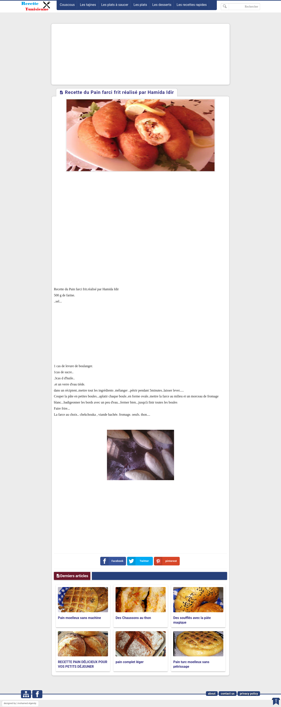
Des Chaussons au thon (133, 618)
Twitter (139, 561)
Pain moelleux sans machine (79, 618)
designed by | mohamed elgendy (20, 703)
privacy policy (249, 693)
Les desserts (161, 5)
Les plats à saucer (114, 5)
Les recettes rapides (192, 5)
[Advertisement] (140, 54)
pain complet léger (130, 662)
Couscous (67, 5)
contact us (228, 693)
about (212, 693)
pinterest (166, 561)
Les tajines (88, 5)
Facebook (113, 561)
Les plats (140, 5)
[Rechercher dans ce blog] (240, 6)
